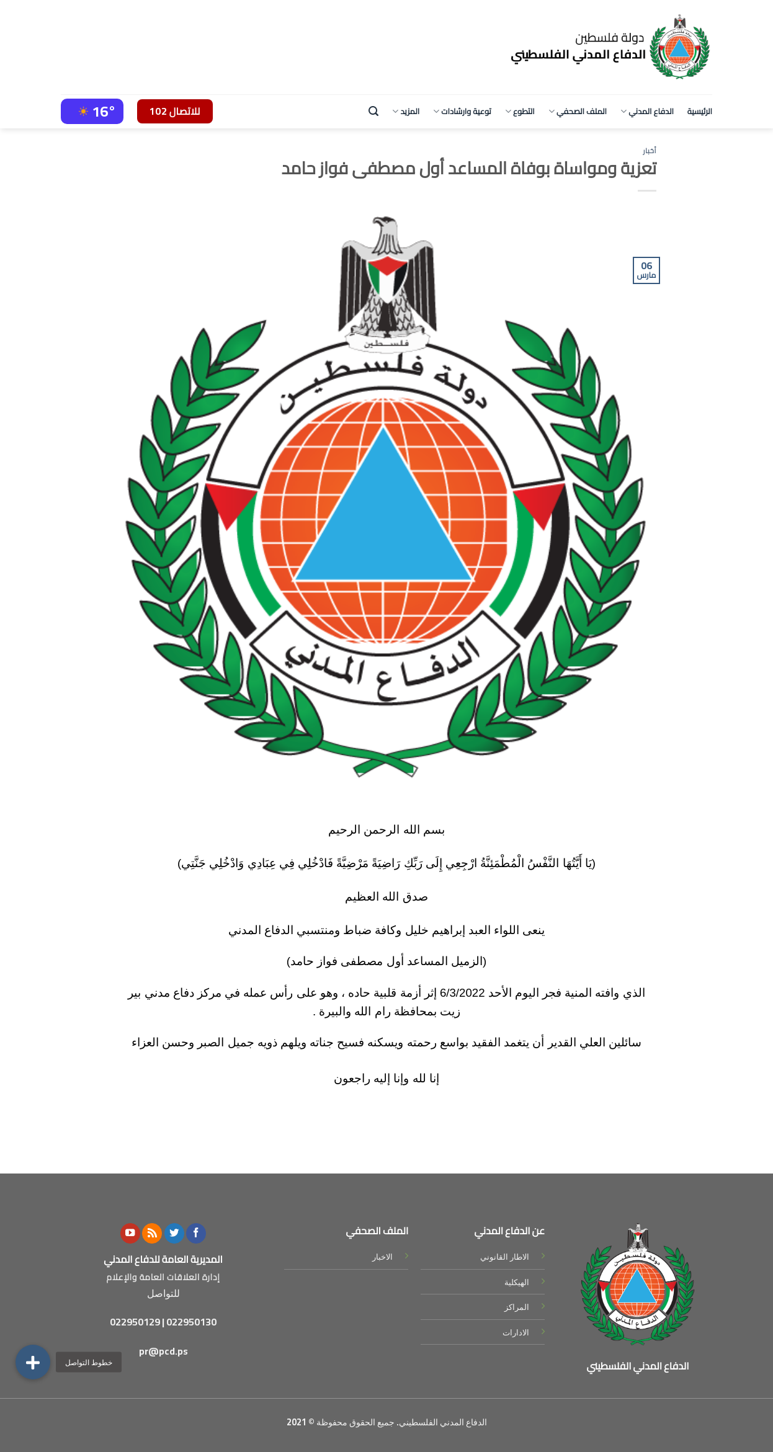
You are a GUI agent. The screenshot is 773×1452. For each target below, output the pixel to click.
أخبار (649, 150)
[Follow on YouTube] (130, 1233)
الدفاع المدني (647, 111)
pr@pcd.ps (163, 1351)
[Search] (373, 111)
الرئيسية (699, 111)
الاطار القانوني (504, 1256)
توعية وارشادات (462, 111)
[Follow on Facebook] (196, 1233)
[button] (33, 1362)
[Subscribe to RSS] (152, 1233)
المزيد (405, 111)
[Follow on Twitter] (174, 1233)
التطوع (520, 111)
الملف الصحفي (577, 111)
